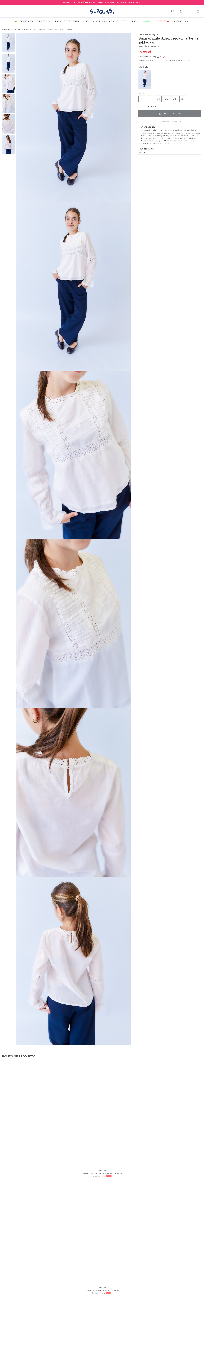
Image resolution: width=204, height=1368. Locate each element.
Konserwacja (147, 149)
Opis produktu (147, 127)
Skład (143, 153)
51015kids (6, 29)
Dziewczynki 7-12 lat (23, 29)
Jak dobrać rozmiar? (148, 106)
